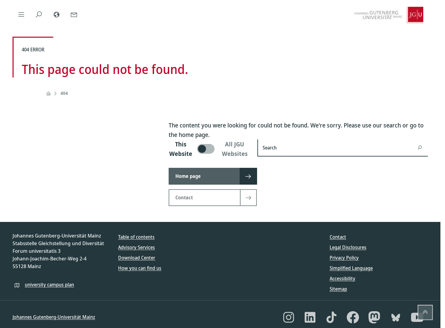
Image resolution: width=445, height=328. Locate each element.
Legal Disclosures (348, 247)
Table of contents (136, 237)
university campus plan (49, 284)
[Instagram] (288, 317)
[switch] (209, 148)
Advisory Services (136, 247)
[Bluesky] (396, 317)
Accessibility (342, 278)
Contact (338, 237)
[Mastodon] (374, 317)
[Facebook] (353, 317)
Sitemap (338, 289)
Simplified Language (351, 268)
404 (64, 93)
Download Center (136, 257)
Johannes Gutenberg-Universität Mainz (54, 317)
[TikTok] (331, 317)
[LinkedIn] (310, 317)
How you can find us (139, 268)
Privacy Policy (344, 257)
